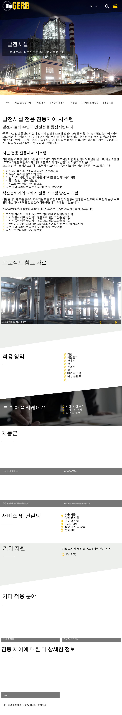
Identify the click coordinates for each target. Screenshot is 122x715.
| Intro (7, 103)
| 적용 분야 (41, 103)
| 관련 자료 (108, 103)
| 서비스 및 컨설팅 (90, 103)
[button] (100, 322)
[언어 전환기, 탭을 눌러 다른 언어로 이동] (98, 6)
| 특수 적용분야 (57, 103)
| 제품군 (73, 103)
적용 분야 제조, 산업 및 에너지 (22, 705)
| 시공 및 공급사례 (22, 103)
